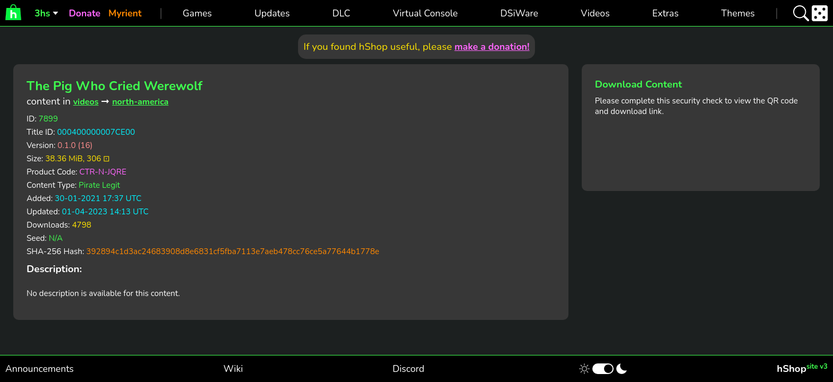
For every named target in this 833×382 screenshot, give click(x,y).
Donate (84, 13)
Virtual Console (425, 13)
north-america (140, 102)
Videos (595, 13)
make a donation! (491, 46)
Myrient (125, 13)
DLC (342, 13)
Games (197, 13)
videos (86, 102)
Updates (272, 13)
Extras (665, 13)
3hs (42, 13)
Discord (408, 368)
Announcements (39, 368)
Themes (737, 13)
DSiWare (519, 13)
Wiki (233, 368)
